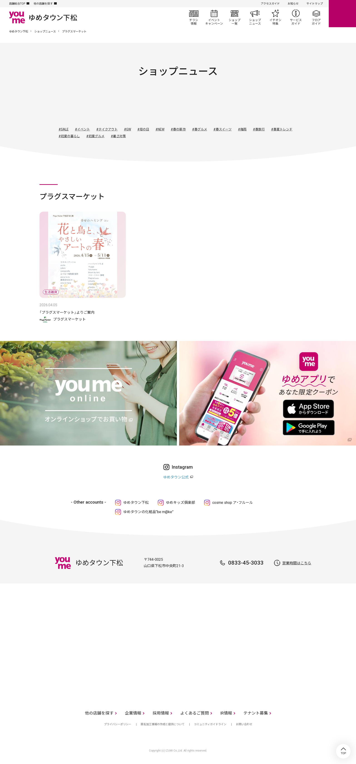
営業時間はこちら (296, 563)
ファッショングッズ (165, 106)
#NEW (160, 129)
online (342, 13)
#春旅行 (259, 129)
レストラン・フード (214, 106)
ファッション (141, 106)
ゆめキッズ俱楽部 (180, 502)
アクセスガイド (270, 3)
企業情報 (133, 713)
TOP (343, 751)
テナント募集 (255, 713)
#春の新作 (178, 129)
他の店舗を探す (43, 3)
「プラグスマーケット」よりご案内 (67, 312)
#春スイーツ (222, 129)
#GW (127, 129)
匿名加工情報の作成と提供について (162, 724)
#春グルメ (199, 129)
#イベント (82, 129)
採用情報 (161, 713)
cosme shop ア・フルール (232, 502)
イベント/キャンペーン (214, 17)
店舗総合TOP (17, 3)
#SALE (64, 129)
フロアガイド (316, 17)
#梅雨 (242, 129)
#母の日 (143, 129)
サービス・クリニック (239, 106)
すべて (116, 106)
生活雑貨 (190, 106)
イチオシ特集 (275, 17)
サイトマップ (315, 3)
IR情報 (226, 713)
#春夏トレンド (281, 129)
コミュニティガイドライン (210, 724)
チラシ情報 (193, 17)
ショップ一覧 (234, 17)
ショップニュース (255, 17)
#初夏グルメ (95, 136)
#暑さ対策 (118, 136)
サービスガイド (296, 17)
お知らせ (293, 3)
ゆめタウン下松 (18, 31)
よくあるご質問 (194, 713)
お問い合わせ (244, 724)
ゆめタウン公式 (176, 477)
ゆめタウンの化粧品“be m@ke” (148, 512)
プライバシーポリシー (117, 724)
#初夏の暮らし (69, 136)
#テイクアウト (107, 129)
